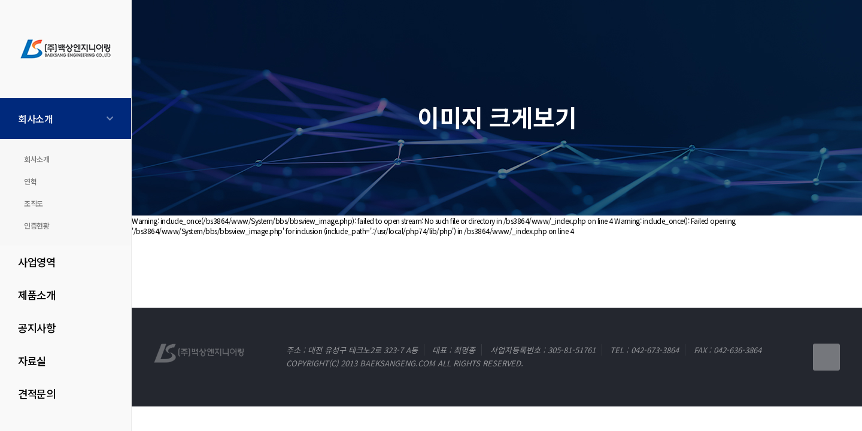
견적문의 (36, 393)
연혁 (30, 181)
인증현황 (36, 225)
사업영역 (36, 261)
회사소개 (35, 118)
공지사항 (36, 327)
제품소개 (36, 294)
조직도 (33, 203)
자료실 (32, 360)
